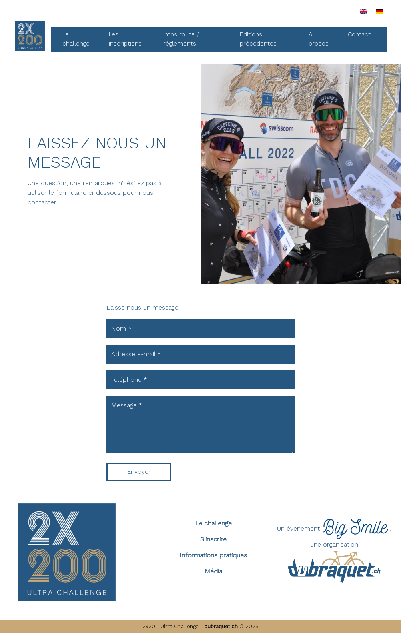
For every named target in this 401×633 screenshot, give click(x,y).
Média (213, 571)
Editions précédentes (258, 39)
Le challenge (76, 39)
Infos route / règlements (181, 39)
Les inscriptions (125, 39)
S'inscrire (213, 539)
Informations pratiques (213, 555)
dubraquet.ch (221, 626)
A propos (319, 39)
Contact (359, 34)
